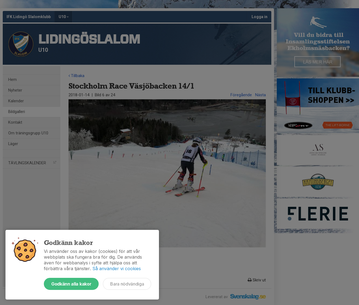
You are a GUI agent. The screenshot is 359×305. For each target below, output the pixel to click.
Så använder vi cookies (116, 268)
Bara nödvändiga (127, 284)
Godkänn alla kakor (71, 284)
